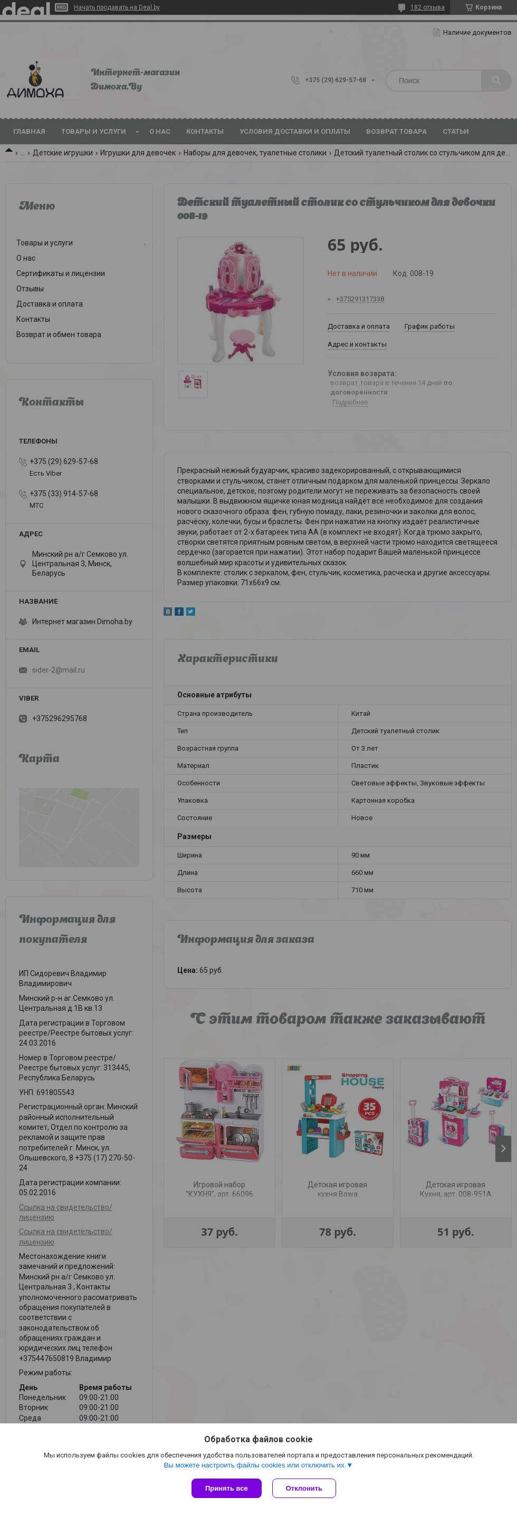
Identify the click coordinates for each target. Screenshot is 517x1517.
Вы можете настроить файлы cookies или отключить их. (255, 1465)
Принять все (226, 1488)
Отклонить (304, 1488)
